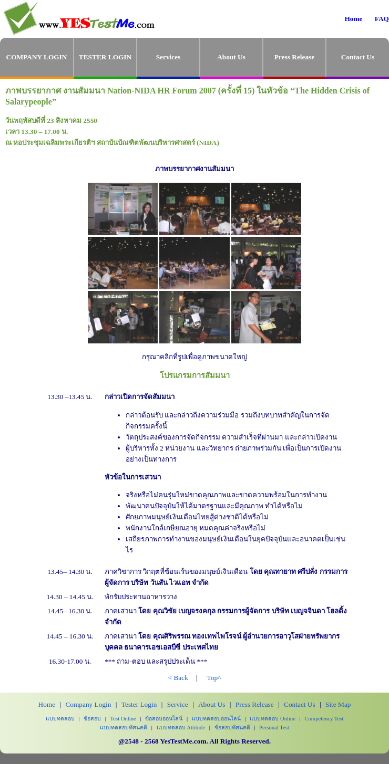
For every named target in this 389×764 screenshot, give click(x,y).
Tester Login (139, 704)
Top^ (214, 678)
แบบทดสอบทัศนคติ (123, 727)
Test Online (123, 718)
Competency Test (323, 718)
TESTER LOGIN (105, 57)
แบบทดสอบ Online (272, 718)
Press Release (294, 57)
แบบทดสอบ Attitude (181, 727)
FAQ (382, 19)
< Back (178, 678)
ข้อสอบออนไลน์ (163, 718)
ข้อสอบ (92, 718)
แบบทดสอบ (60, 718)
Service (177, 704)
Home (353, 19)
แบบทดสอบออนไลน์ (216, 718)
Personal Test (274, 727)
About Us (231, 57)
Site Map (338, 704)
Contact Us (357, 57)
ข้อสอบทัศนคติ (232, 727)
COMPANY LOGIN (36, 57)
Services (168, 57)
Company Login (88, 704)
